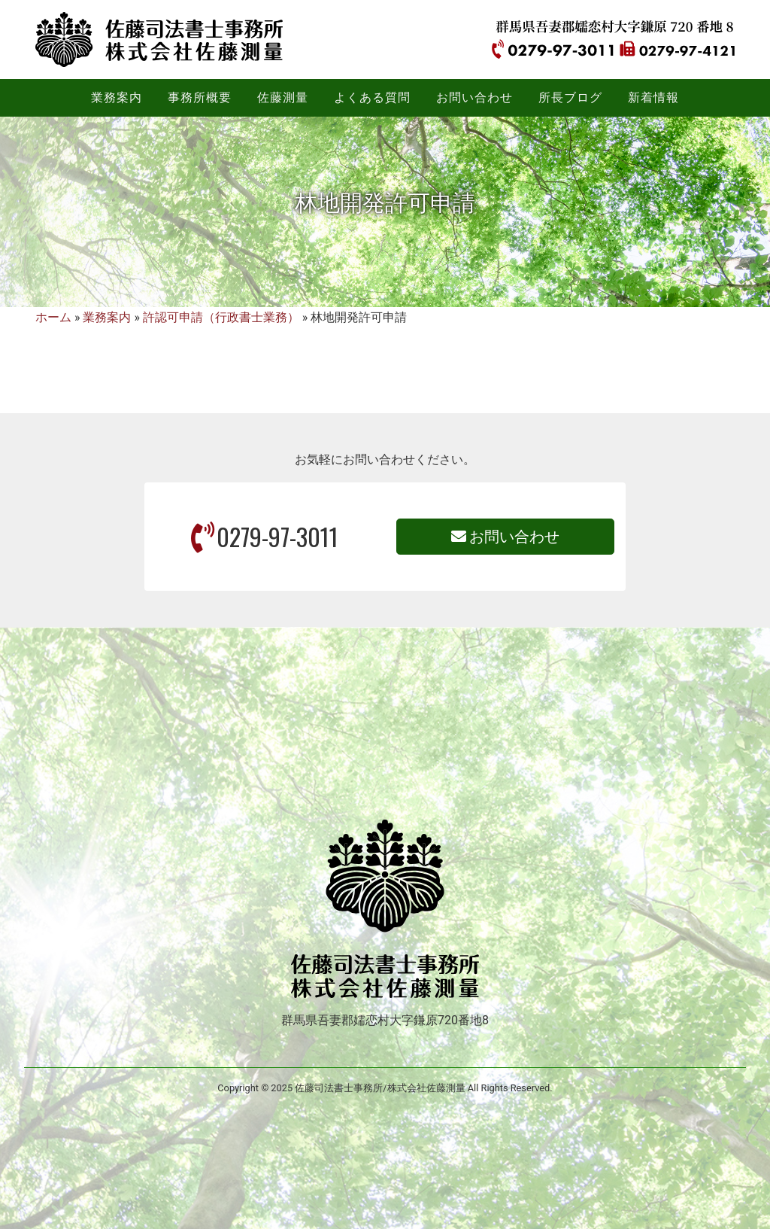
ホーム (53, 317)
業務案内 (107, 317)
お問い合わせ (505, 537)
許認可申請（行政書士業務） (221, 317)
